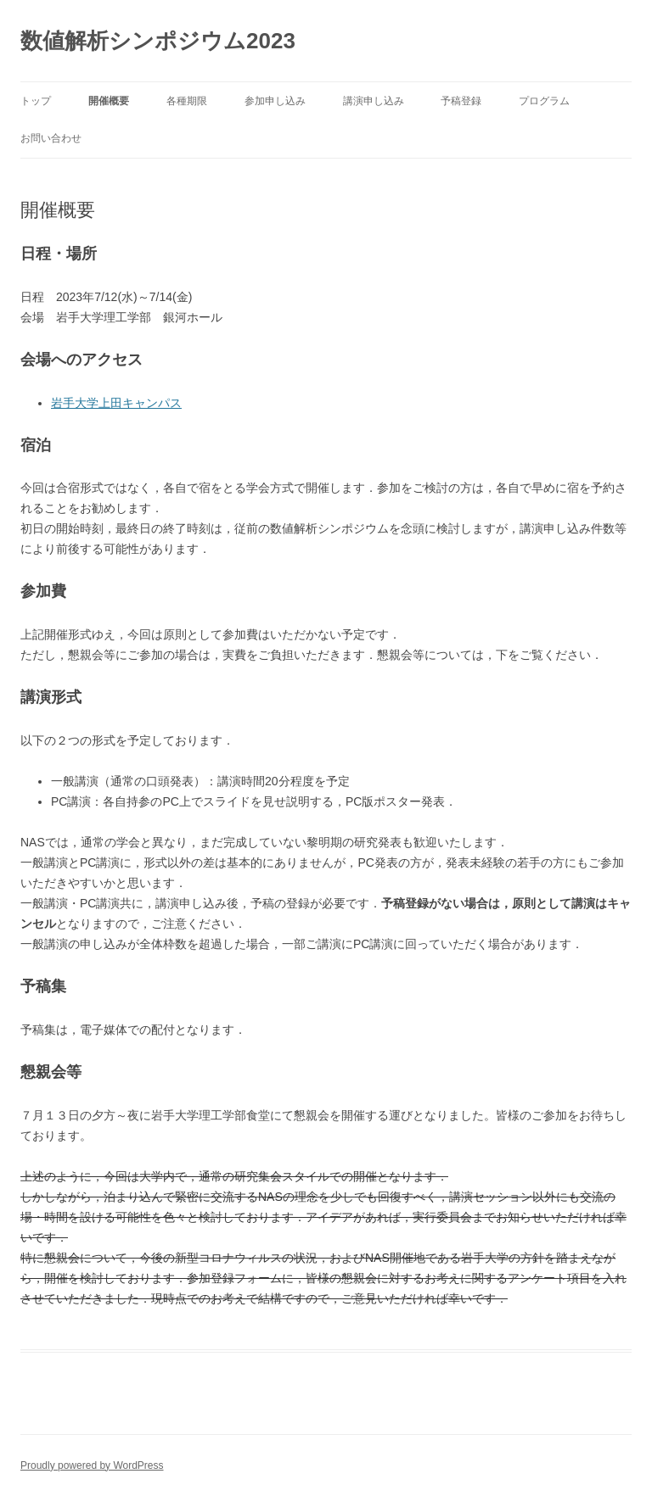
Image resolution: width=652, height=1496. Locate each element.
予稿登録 (461, 101)
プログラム (544, 101)
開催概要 (108, 101)
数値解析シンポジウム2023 (157, 40)
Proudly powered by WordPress (92, 1465)
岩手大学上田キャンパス (116, 403)
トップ (35, 101)
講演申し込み (373, 101)
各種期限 (186, 101)
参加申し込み (275, 101)
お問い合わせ (51, 138)
